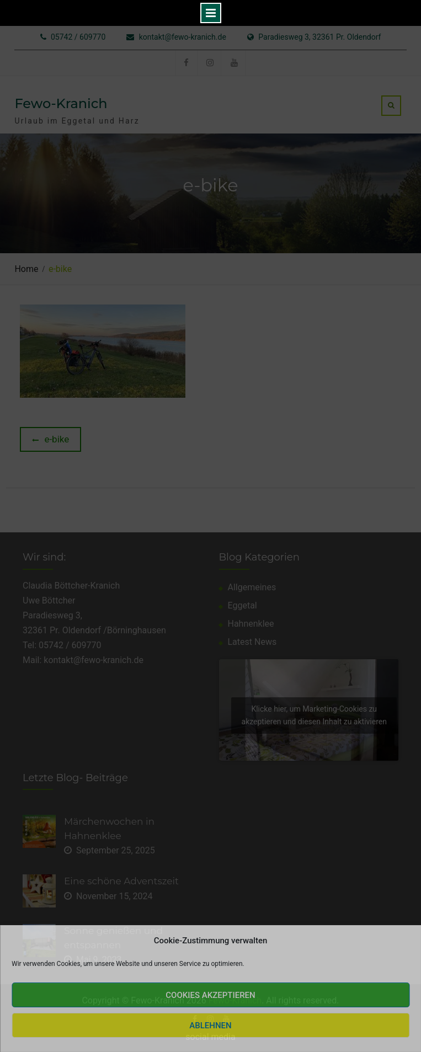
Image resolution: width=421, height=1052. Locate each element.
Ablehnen (210, 1025)
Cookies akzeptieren (210, 995)
